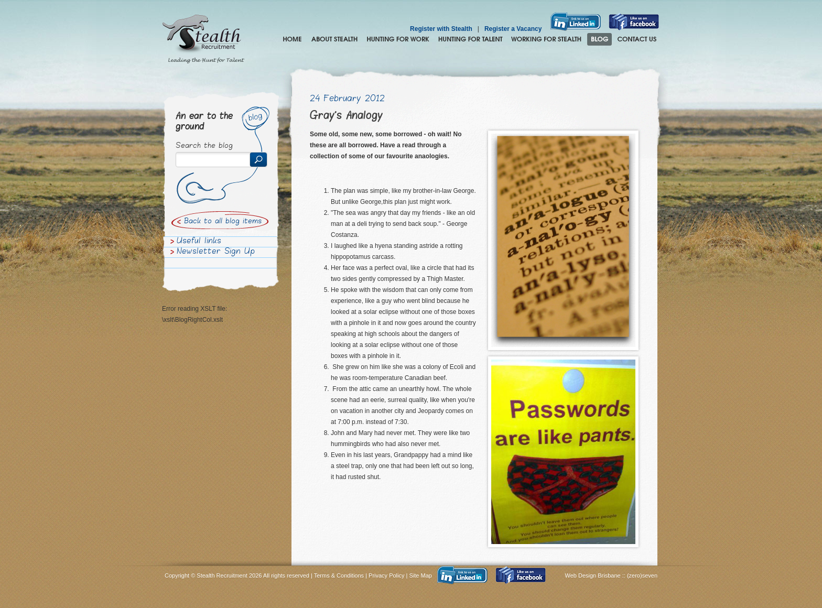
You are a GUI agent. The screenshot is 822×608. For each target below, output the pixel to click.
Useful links (199, 241)
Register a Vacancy (513, 28)
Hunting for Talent (470, 39)
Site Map (420, 575)
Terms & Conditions (339, 575)
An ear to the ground (204, 122)
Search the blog (204, 146)
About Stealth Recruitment (334, 39)
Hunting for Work (397, 39)
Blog (599, 39)
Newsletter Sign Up (216, 252)
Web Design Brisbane (593, 575)
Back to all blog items (223, 222)
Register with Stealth (441, 28)
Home (292, 39)
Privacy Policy (386, 575)
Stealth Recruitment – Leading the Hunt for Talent (203, 39)
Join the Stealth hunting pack (546, 39)
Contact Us (637, 39)
